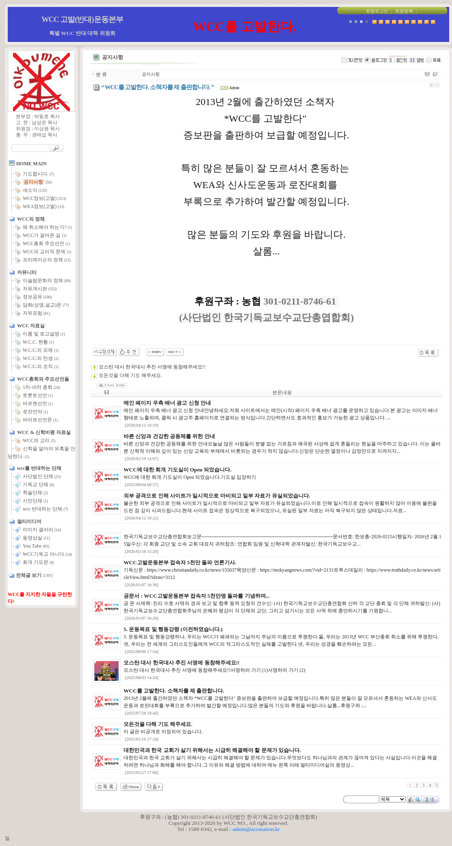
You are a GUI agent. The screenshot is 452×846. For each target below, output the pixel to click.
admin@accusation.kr (256, 829)
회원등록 (404, 11)
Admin (229, 87)
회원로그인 (377, 11)
